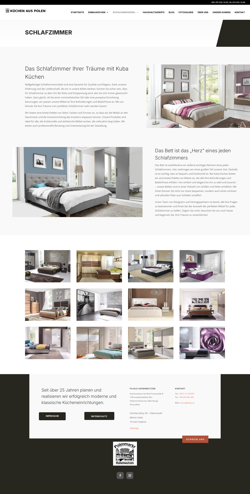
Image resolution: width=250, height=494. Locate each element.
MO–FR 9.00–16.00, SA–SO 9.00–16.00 (228, 2)
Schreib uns (195, 439)
